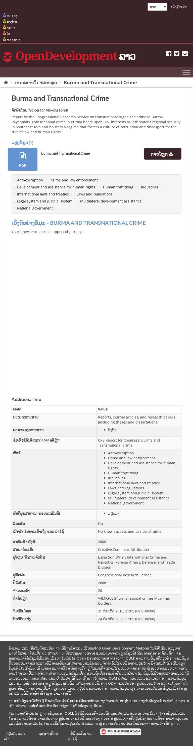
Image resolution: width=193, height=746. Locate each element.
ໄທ (9, 34)
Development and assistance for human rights (56, 187)
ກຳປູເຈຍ (12, 22)
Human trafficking (118, 187)
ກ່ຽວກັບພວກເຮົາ (14, 736)
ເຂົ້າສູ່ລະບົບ (179, 6)
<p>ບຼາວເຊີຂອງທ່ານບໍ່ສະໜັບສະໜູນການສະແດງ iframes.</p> (96, 309)
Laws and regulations (95, 194)
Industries (149, 187)
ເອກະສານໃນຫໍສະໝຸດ (36, 82)
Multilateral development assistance (110, 201)
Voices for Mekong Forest (48, 110)
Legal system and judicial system (44, 201)
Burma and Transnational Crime (100, 82)
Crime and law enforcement (74, 180)
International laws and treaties (43, 194)
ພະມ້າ (11, 28)
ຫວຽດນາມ (14, 40)
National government (35, 208)
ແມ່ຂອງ (12, 16)
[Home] (6, 82)
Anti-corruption (30, 180)
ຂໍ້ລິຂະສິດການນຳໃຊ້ (79, 736)
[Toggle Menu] (186, 72)
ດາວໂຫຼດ (162, 154)
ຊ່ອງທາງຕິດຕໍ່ (48, 733)
